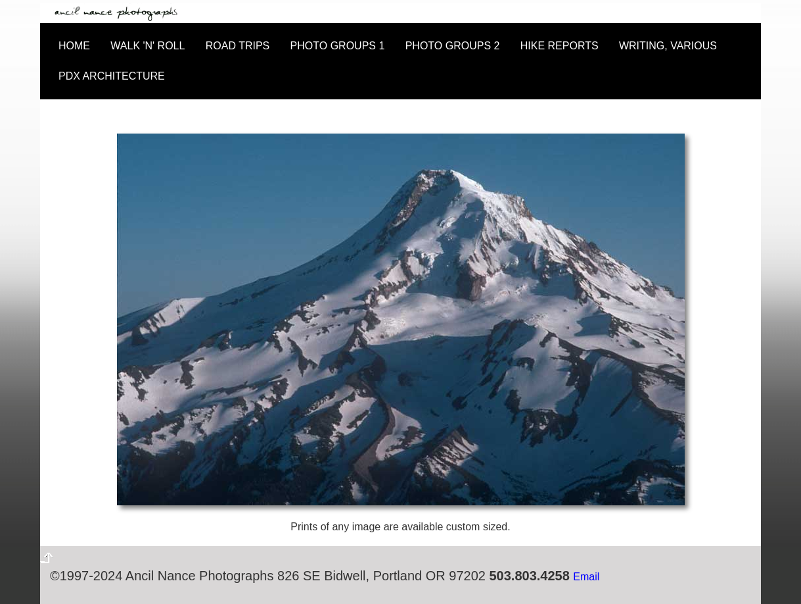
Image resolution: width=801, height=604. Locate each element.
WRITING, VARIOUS (668, 45)
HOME (74, 45)
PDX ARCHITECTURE (111, 76)
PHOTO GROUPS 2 (452, 45)
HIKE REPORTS (559, 45)
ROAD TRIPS (238, 45)
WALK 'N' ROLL (147, 45)
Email (586, 576)
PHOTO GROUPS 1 (337, 45)
